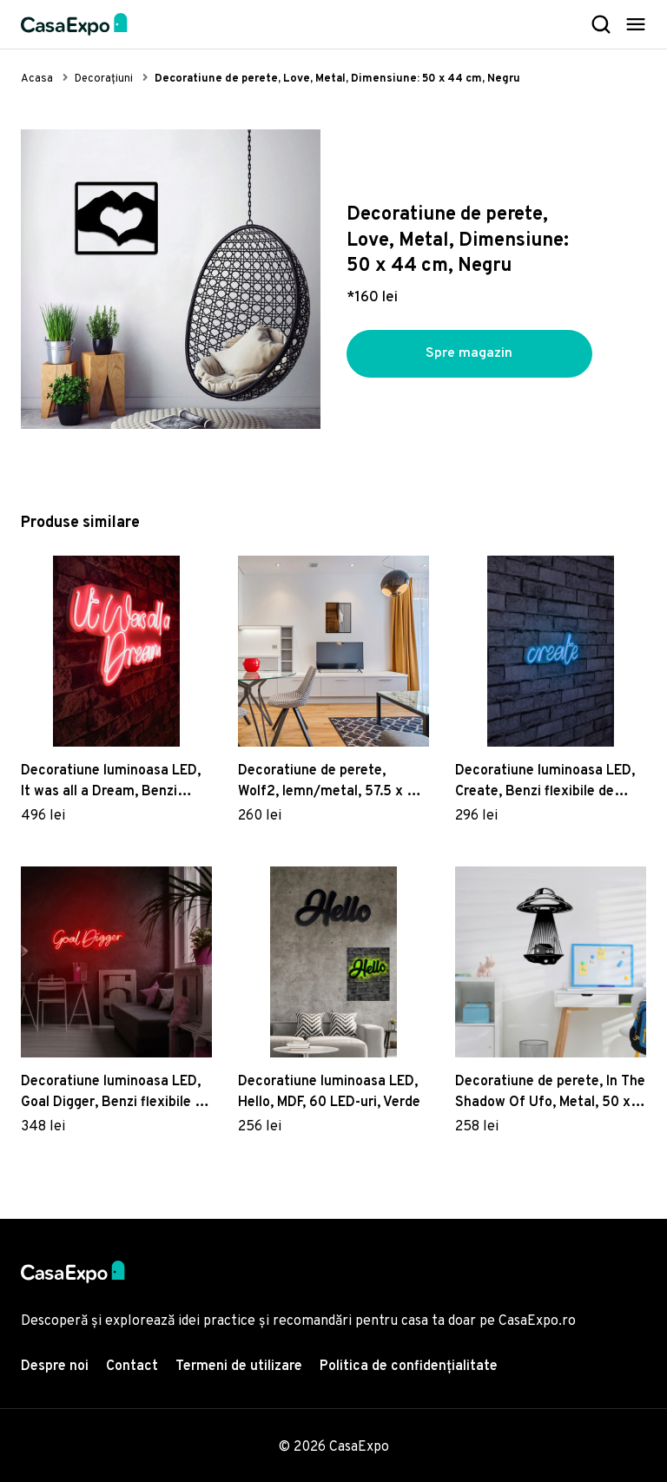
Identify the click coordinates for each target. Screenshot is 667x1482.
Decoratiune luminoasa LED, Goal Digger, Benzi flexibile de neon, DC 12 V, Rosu (115, 1093)
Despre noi (55, 1366)
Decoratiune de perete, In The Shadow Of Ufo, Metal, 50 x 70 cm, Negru (550, 1093)
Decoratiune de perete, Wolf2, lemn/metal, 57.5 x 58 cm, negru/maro (331, 782)
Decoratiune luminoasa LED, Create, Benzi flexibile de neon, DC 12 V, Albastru (545, 782)
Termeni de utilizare (238, 1366)
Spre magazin (469, 354)
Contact (132, 1366)
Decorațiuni (104, 79)
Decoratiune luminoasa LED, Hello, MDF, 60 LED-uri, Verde (329, 1092)
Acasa (37, 79)
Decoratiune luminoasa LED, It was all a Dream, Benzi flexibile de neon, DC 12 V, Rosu (111, 782)
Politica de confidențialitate (409, 1366)
